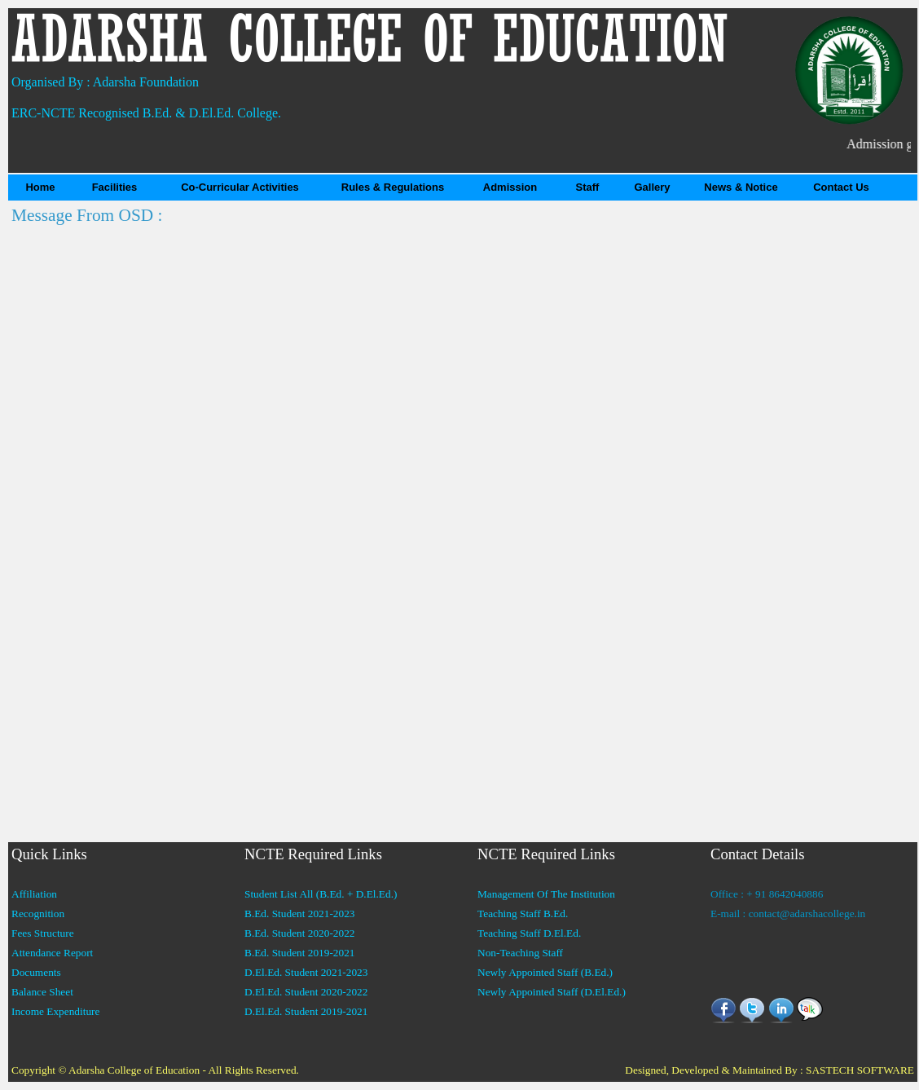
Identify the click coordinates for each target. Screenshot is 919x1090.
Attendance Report (52, 953)
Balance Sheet (42, 992)
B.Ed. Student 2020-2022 (299, 933)
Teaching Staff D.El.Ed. (529, 933)
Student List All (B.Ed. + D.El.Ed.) (320, 894)
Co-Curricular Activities (240, 187)
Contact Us (841, 187)
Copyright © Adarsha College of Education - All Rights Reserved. (155, 1070)
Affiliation (34, 894)
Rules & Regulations (392, 187)
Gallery (652, 187)
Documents (36, 972)
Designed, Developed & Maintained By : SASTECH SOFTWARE (769, 1070)
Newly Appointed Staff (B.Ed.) (545, 972)
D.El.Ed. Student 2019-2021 (305, 1011)
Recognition (37, 913)
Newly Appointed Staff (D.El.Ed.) (551, 992)
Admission (510, 187)
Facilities (115, 187)
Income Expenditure (55, 1011)
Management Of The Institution (546, 894)
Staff (588, 187)
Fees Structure (42, 933)
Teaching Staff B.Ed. (522, 913)
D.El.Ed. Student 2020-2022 (305, 992)
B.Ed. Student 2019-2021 (299, 953)
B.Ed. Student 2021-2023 (299, 913)
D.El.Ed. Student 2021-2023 (305, 972)
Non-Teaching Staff (520, 953)
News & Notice (740, 187)
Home (40, 187)
